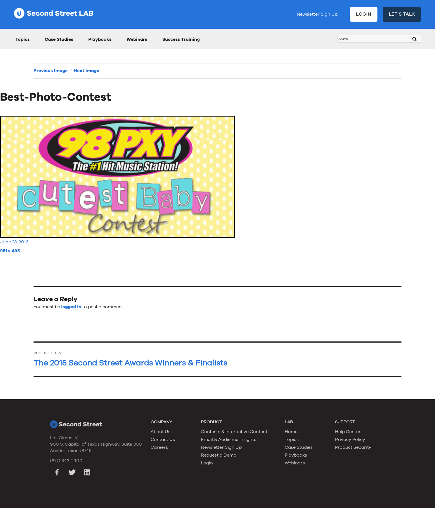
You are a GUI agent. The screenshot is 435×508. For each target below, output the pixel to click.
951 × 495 (10, 251)
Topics (22, 39)
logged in (71, 307)
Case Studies (59, 39)
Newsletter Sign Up (317, 14)
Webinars (137, 39)
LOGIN (363, 14)
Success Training (181, 39)
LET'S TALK (402, 14)
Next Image (86, 71)
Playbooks (99, 39)
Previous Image (51, 71)
